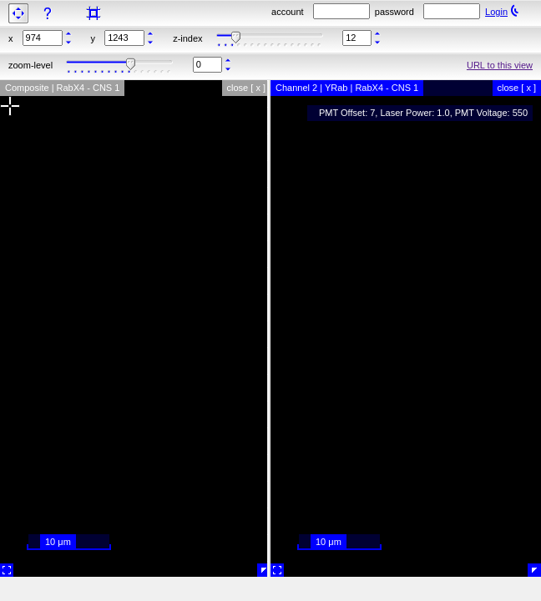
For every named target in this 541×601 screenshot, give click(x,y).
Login (496, 12)
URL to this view (500, 65)
